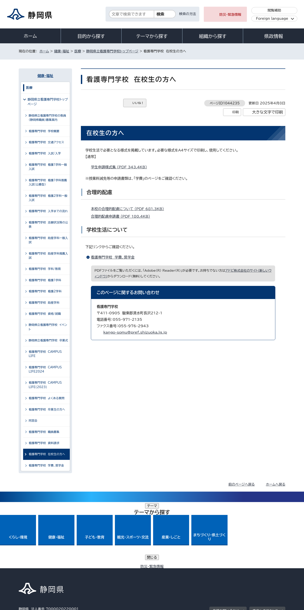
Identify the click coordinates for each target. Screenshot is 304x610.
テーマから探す (152, 36)
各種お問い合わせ (226, 544)
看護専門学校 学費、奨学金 (112, 257)
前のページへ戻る (241, 484)
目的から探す (91, 36)
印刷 (235, 112)
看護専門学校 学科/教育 (45, 268)
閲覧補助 (274, 10)
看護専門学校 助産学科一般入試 (48, 240)
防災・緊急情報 (230, 14)
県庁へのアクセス (265, 544)
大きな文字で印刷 (267, 112)
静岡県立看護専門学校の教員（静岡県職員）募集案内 (47, 117)
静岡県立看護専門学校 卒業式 (48, 340)
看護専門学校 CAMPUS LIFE (45, 353)
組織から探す (212, 36)
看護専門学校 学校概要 (44, 131)
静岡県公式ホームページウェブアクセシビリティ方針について (166, 572)
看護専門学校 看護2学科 (45, 291)
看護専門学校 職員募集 (44, 432)
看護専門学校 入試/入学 (45, 153)
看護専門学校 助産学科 (44, 302)
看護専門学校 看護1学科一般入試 (48, 166)
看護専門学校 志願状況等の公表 (48, 224)
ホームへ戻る (275, 484)
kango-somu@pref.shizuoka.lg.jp (135, 332)
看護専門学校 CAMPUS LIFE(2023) (45, 384)
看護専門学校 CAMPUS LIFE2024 (45, 369)
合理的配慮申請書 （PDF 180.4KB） (122, 216)
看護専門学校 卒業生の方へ (47, 409)
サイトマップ (264, 572)
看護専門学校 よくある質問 (46, 398)
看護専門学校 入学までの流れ (48, 211)
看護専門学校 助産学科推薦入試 (48, 255)
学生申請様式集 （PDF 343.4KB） (121, 167)
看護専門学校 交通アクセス (46, 142)
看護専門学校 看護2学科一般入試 (48, 197)
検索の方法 (187, 14)
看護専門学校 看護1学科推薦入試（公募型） (48, 182)
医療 (77, 51)
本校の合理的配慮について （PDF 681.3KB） (129, 209)
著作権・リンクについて (39, 572)
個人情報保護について (89, 572)
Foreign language (272, 18)
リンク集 (233, 572)
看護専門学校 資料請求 (44, 443)
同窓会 (33, 420)
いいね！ (138, 103)
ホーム (30, 36)
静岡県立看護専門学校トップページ (112, 51)
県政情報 (273, 36)
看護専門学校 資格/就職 (45, 313)
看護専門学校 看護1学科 (45, 280)
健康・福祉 (61, 51)
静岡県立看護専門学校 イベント (48, 327)
